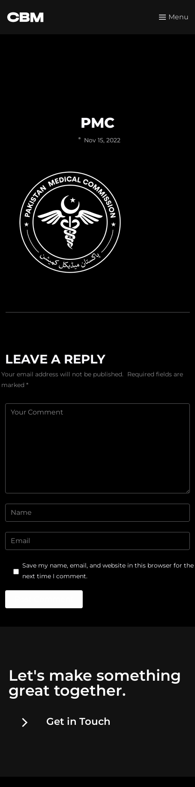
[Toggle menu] (174, 17)
